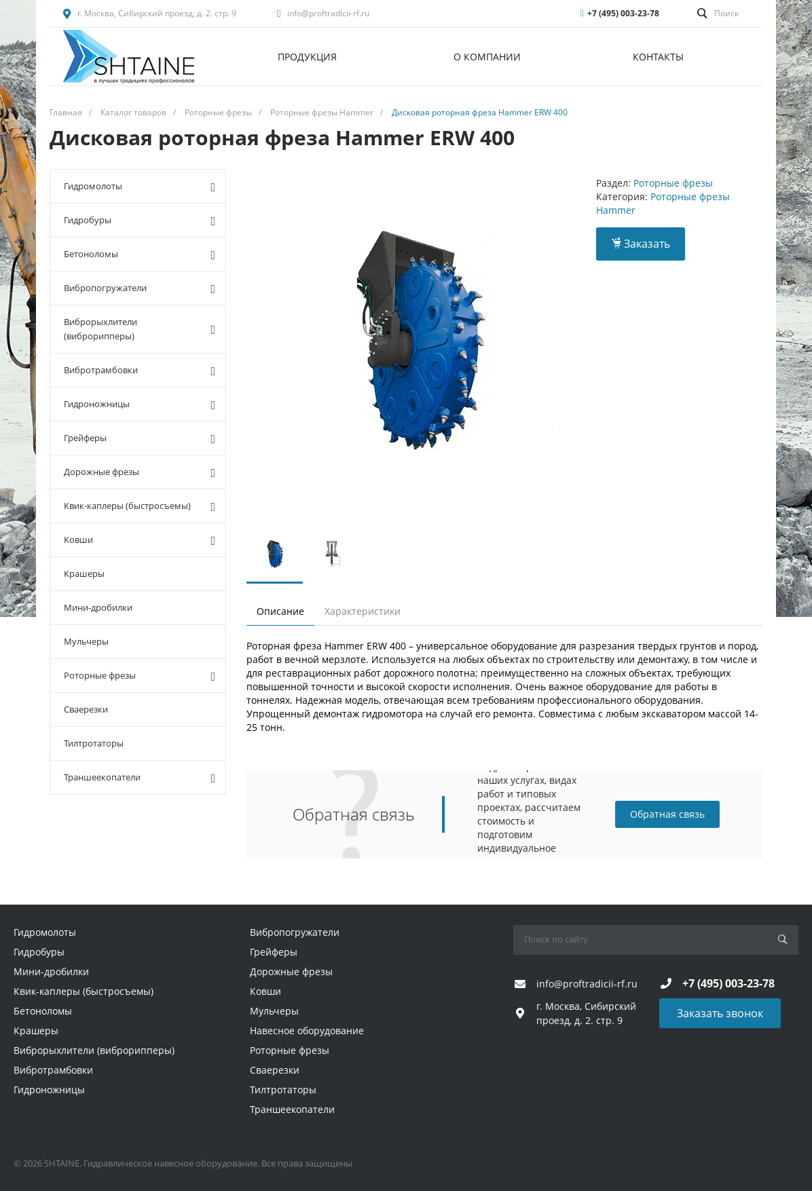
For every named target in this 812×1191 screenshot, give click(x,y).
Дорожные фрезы (139, 472)
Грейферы (139, 438)
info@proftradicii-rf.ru (328, 13)
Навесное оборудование (307, 1030)
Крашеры (84, 573)
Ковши (139, 540)
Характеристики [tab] (363, 611)
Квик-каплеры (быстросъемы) (139, 506)
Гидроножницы (139, 404)
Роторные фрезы (139, 676)
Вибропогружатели (139, 288)
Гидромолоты (139, 186)
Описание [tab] (280, 611)
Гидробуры (139, 220)
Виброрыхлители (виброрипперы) (139, 329)
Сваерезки (86, 709)
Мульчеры (86, 641)
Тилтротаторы (94, 743)
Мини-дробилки (98, 607)
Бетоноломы (139, 254)
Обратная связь (667, 814)
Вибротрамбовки (139, 370)
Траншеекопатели (139, 777)
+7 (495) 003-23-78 (623, 13)
